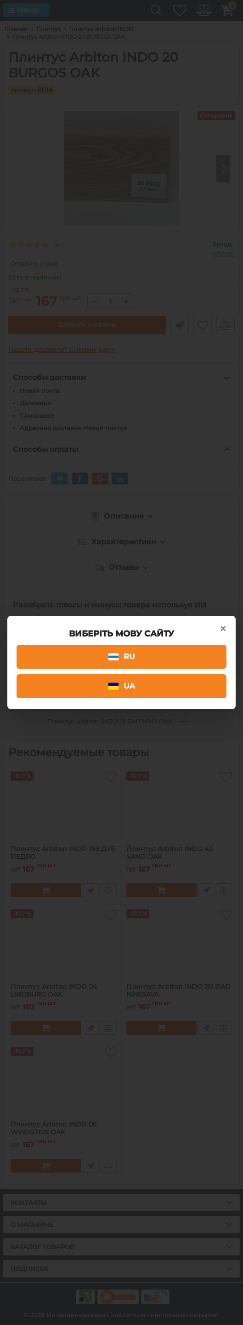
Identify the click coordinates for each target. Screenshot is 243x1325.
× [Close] (222, 628)
